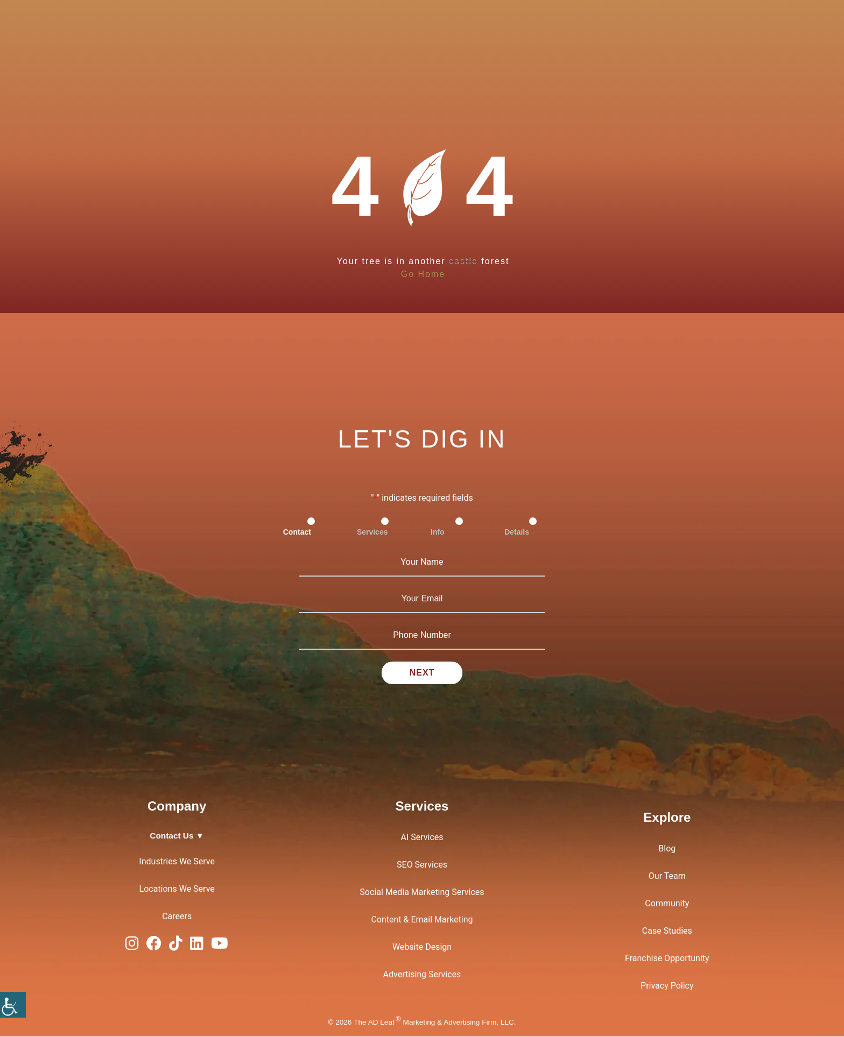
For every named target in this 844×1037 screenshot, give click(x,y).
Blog (667, 849)
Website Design (422, 947)
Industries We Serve (177, 861)
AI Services (421, 838)
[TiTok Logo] (175, 946)
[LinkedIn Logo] (196, 946)
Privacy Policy (667, 986)
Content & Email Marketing (422, 920)
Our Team (667, 876)
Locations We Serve (177, 889)
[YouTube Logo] (219, 946)
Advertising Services (422, 975)
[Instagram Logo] (132, 946)
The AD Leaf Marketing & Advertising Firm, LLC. (435, 1022)
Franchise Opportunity (667, 959)
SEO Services (422, 865)
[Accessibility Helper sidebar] (13, 1005)
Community (667, 904)
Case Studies (667, 931)
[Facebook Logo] (153, 946)
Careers (177, 916)
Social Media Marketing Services (422, 892)
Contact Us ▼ (177, 836)
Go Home (423, 274)
